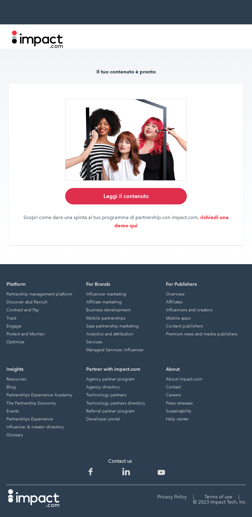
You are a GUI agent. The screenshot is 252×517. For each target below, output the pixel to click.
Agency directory (103, 387)
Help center (177, 419)
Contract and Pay (22, 310)
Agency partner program (110, 379)
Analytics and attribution (109, 334)
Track (11, 318)
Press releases (179, 403)
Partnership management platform (39, 294)
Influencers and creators (189, 310)
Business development (108, 310)
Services (94, 342)
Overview (175, 294)
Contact (173, 387)
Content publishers (184, 326)
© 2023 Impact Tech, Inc (219, 502)
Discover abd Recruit (26, 302)
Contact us (120, 461)
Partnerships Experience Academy (39, 395)
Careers (173, 395)
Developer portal (103, 419)
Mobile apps (178, 318)
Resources (16, 379)
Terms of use (218, 497)
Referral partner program (110, 411)
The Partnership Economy (31, 403)
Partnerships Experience (29, 419)
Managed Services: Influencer (115, 349)
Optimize (15, 342)
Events (12, 411)
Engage (13, 326)
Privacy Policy (172, 497)
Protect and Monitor (25, 334)
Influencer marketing (106, 294)
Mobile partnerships (105, 318)
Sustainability (178, 411)
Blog (11, 387)
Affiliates (174, 302)
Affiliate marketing (104, 302)
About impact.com (184, 379)
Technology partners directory (115, 403)
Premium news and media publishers (201, 334)
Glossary (14, 434)
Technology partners (106, 395)
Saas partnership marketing (112, 326)
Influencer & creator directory (35, 427)
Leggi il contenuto (126, 196)
